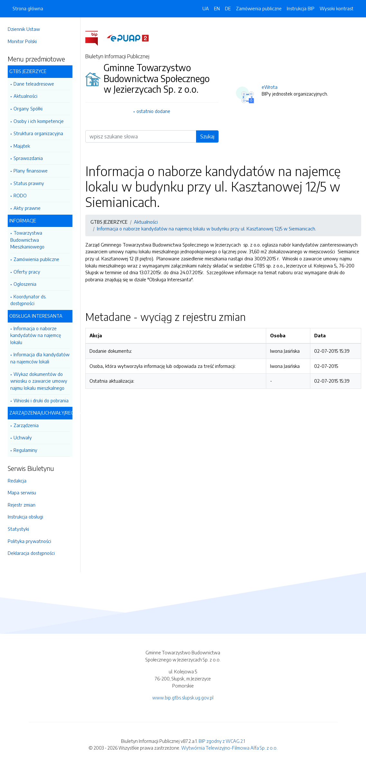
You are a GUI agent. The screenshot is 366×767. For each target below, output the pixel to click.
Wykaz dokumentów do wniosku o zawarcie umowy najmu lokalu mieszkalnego (38, 381)
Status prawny (29, 183)
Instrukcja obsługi (25, 516)
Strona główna (28, 8)
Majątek (22, 146)
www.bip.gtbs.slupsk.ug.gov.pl (182, 697)
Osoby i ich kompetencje (39, 121)
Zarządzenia (26, 425)
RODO (20, 195)
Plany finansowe (31, 170)
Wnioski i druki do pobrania (41, 400)
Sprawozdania (28, 158)
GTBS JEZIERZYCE (27, 71)
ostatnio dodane (153, 111)
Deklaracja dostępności (31, 553)
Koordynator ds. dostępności (28, 300)
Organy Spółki (28, 108)
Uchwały (23, 437)
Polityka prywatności (29, 541)
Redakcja (17, 480)
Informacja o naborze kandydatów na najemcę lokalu (35, 335)
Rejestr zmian (21, 505)
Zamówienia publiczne (36, 259)
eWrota (269, 87)
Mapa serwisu (22, 492)
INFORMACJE (22, 220)
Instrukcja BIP (300, 8)
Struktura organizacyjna (38, 133)
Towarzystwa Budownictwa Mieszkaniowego (27, 239)
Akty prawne (27, 208)
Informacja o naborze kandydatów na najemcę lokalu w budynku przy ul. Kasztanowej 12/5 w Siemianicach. (206, 228)
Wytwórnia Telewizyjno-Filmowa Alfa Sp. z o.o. (229, 748)
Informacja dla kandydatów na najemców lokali (40, 357)
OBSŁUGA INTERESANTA (35, 316)
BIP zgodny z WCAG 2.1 (222, 741)
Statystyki (18, 529)
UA (205, 8)
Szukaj (207, 136)
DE (228, 8)
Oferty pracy (27, 272)
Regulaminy (25, 450)
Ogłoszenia (25, 284)
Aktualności (25, 96)
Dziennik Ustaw (24, 29)
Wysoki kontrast (336, 8)
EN (217, 8)
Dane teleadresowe (34, 84)
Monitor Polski (22, 41)
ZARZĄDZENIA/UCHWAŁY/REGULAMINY (40, 413)
